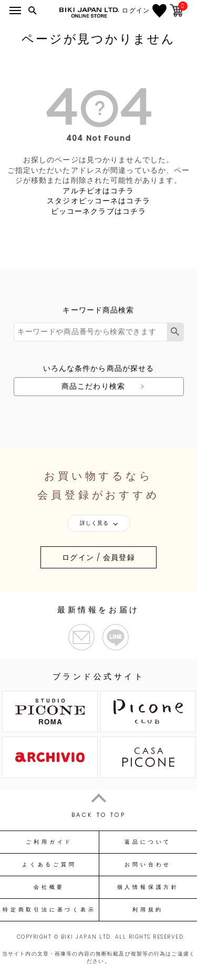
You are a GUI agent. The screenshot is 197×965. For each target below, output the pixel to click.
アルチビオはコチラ (98, 190)
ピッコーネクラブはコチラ (98, 211)
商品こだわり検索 (93, 386)
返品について (148, 842)
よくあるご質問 (49, 864)
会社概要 (49, 887)
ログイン (138, 10)
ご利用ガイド (49, 842)
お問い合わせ (148, 864)
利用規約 (147, 910)
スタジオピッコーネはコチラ (98, 200)
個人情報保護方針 (148, 887)
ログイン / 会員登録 (98, 557)
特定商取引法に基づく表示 (49, 910)
